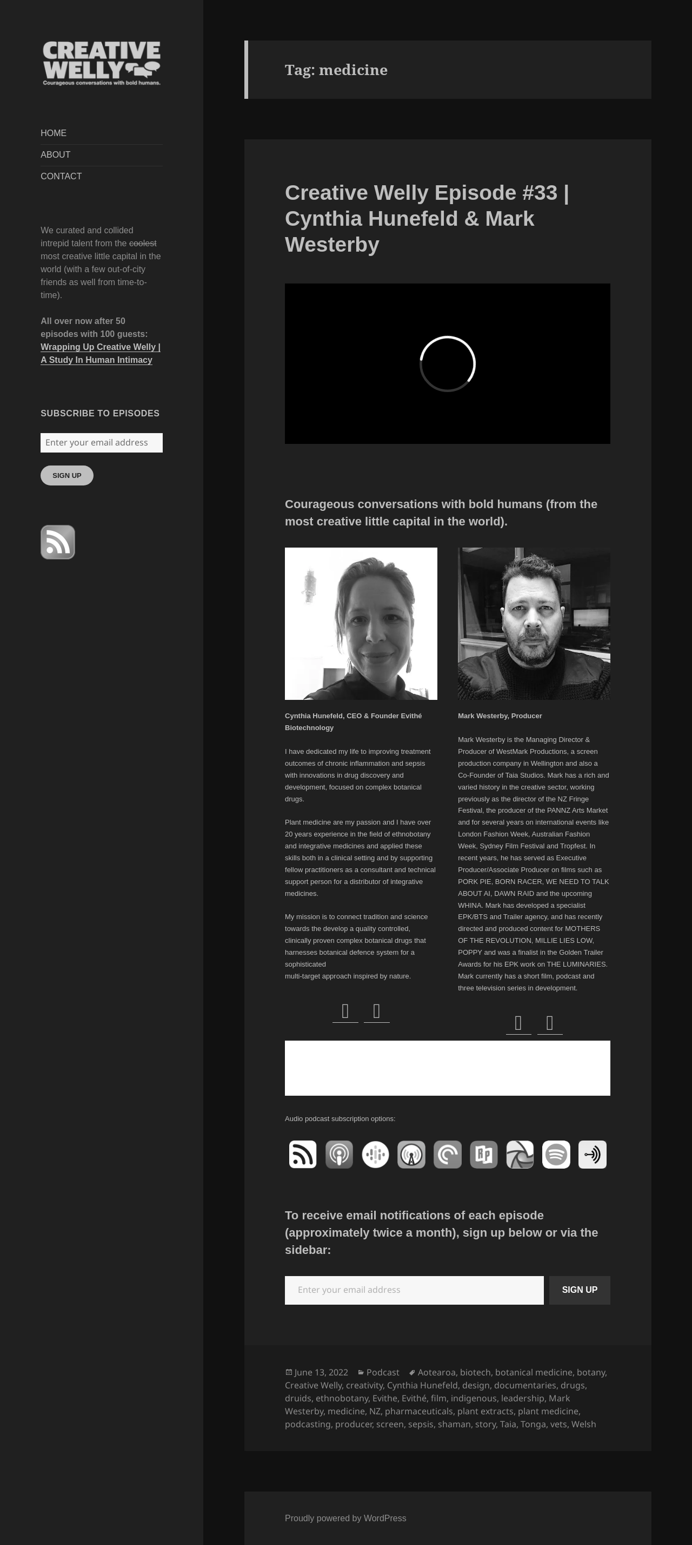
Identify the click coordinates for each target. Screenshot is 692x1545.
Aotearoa (437, 1372)
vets (558, 1424)
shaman (454, 1424)
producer (353, 1424)
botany (591, 1372)
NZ (375, 1411)
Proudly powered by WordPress (346, 1518)
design (476, 1385)
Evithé (414, 1398)
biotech (475, 1372)
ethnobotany (342, 1398)
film (439, 1398)
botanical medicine (534, 1372)
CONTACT (61, 176)
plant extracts (485, 1411)
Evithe (384, 1398)
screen (390, 1424)
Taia (508, 1424)
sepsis (421, 1424)
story (485, 1424)
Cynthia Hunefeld (422, 1385)
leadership (522, 1398)
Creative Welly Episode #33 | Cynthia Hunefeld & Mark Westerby (427, 218)
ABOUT (55, 154)
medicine (346, 1411)
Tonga (533, 1424)
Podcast (383, 1372)
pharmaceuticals (419, 1411)
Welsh (583, 1424)
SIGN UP (66, 475)
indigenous (474, 1398)
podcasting (308, 1424)
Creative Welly (313, 1385)
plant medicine (548, 1411)
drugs (573, 1385)
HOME (53, 133)
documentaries (525, 1385)
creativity (364, 1385)
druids (298, 1398)
